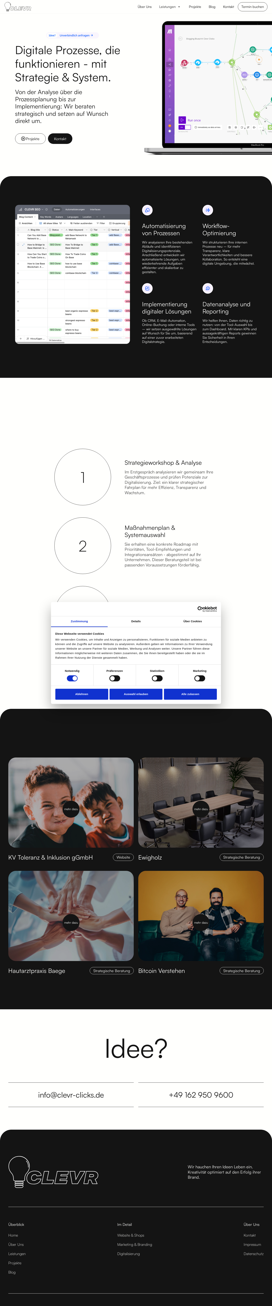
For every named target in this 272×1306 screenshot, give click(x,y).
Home (13, 1235)
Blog (11, 1272)
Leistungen (17, 1253)
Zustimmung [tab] (79, 621)
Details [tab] (136, 621)
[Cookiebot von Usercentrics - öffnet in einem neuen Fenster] (200, 609)
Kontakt (250, 1235)
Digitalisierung (128, 1253)
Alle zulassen (190, 694)
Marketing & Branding (134, 1244)
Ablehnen (81, 694)
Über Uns (16, 1244)
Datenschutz (254, 1253)
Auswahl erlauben (136, 694)
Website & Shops (130, 1235)
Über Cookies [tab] (192, 621)
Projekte (14, 1263)
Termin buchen (252, 7)
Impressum (252, 1244)
